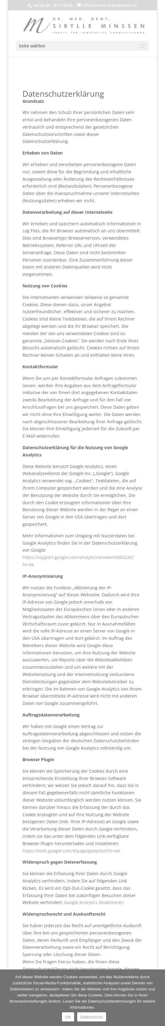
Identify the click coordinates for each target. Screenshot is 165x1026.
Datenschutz (91, 1017)
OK (68, 1017)
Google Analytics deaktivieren (94, 902)
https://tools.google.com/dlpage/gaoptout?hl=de (71, 851)
